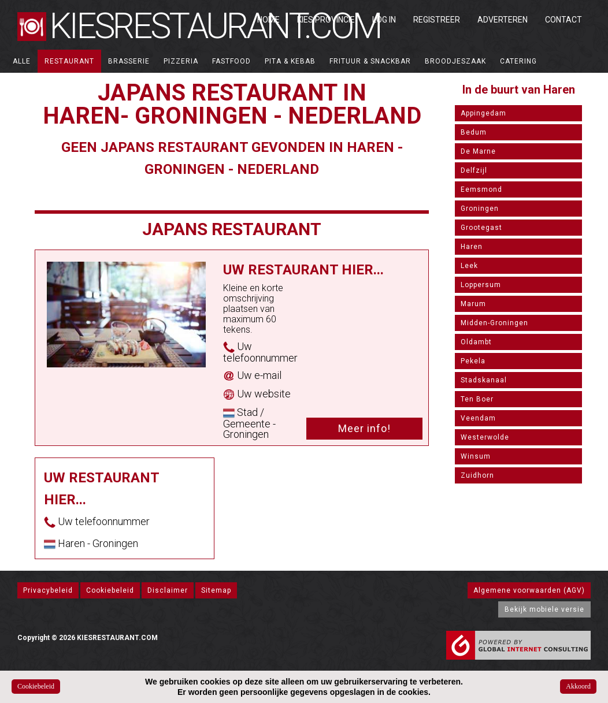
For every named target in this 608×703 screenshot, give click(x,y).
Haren (472, 247)
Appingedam (483, 113)
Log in (384, 19)
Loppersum (481, 285)
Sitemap (216, 590)
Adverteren (502, 19)
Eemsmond (481, 189)
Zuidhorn (477, 475)
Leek (469, 266)
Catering (518, 61)
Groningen (480, 208)
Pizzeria (181, 61)
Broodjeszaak (455, 61)
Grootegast (481, 228)
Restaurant (69, 61)
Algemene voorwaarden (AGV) (529, 590)
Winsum (476, 456)
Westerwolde (485, 437)
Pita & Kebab (290, 61)
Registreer (436, 19)
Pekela (473, 361)
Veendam (478, 418)
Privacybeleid (48, 590)
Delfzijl (474, 170)
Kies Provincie (326, 19)
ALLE (22, 61)
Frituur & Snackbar (370, 61)
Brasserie (129, 61)
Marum (473, 304)
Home (268, 19)
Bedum (474, 132)
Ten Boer (477, 399)
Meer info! (364, 428)
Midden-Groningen (494, 323)
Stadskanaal (484, 380)
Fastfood (231, 61)
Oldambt (476, 342)
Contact (563, 19)
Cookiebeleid (110, 590)
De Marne (478, 151)
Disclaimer (167, 590)
